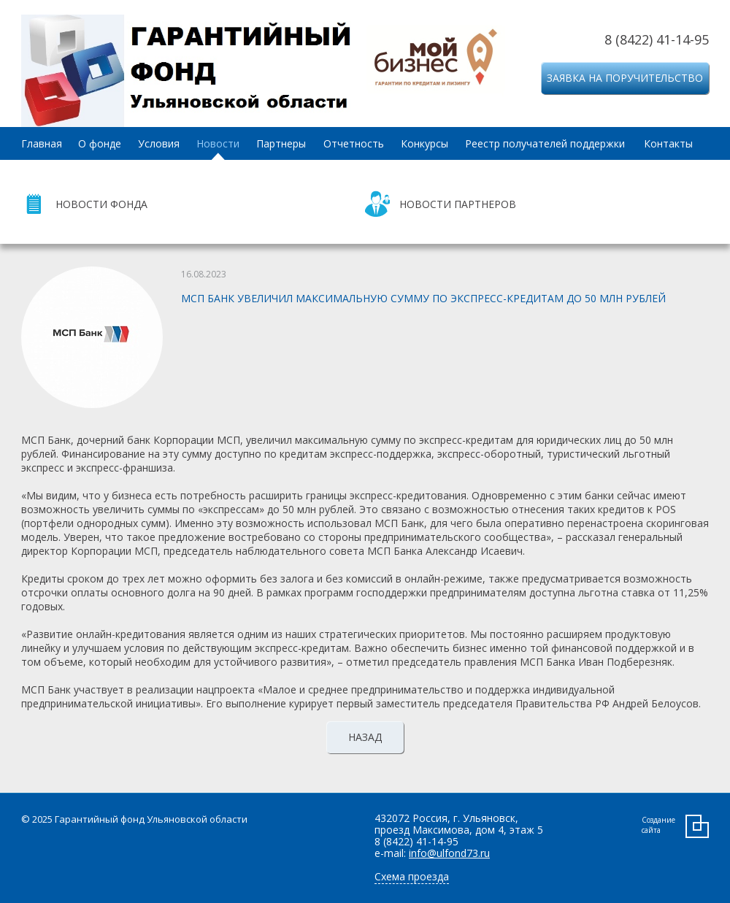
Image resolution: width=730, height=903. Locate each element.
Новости (217, 143)
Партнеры (281, 143)
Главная (41, 143)
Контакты (668, 143)
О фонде (99, 143)
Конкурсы (424, 143)
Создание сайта (658, 825)
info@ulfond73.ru (449, 853)
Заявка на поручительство (625, 78)
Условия (159, 143)
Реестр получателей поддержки (545, 143)
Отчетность (353, 143)
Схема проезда (411, 876)
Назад (365, 737)
